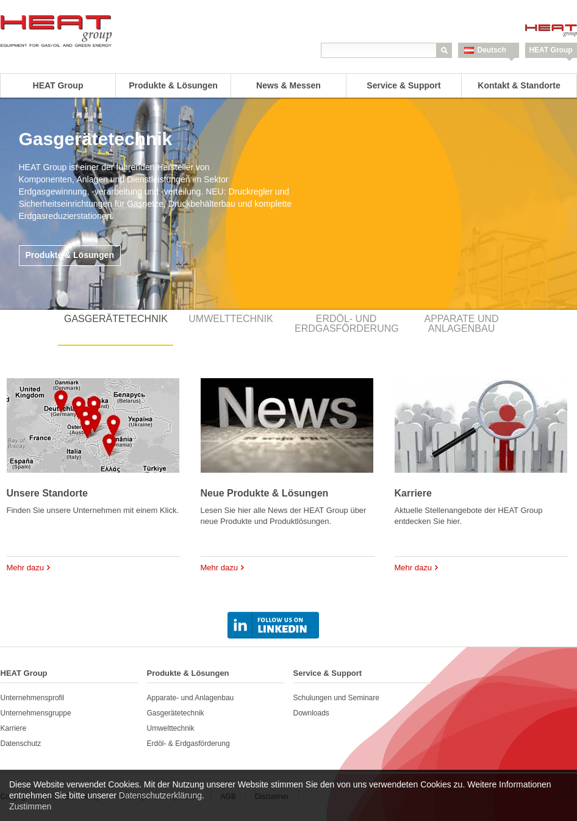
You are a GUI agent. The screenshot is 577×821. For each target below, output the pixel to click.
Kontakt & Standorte (519, 85)
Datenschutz (21, 743)
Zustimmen (30, 806)
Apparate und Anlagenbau (461, 324)
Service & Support (403, 85)
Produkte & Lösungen (173, 85)
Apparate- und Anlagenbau (190, 698)
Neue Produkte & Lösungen (265, 493)
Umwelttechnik (230, 319)
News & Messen (288, 85)
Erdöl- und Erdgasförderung (347, 324)
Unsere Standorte (47, 493)
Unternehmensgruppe (36, 713)
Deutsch (492, 50)
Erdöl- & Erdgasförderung (188, 743)
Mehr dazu (25, 567)
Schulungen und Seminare (336, 698)
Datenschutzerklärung (160, 795)
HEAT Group (550, 50)
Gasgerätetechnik (116, 319)
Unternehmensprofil (33, 698)
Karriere (413, 493)
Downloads (311, 713)
